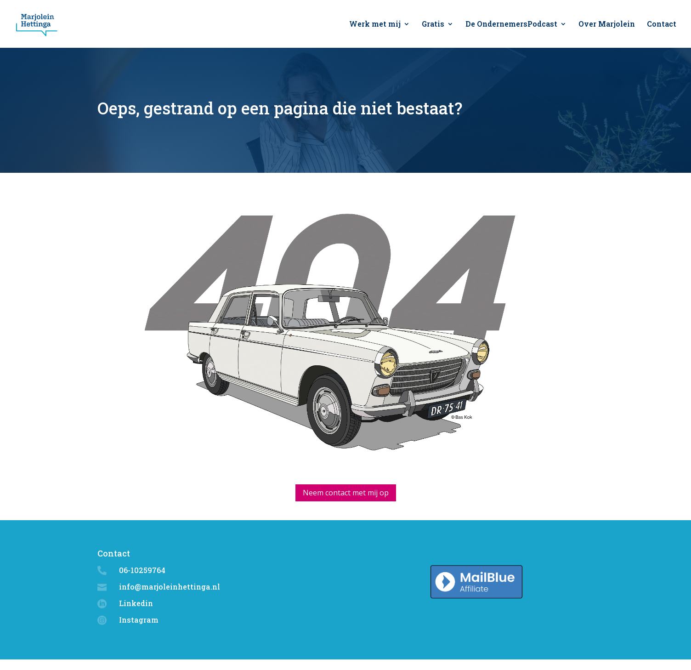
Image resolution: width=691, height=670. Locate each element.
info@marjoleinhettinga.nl (169, 586)
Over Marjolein (606, 24)
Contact (661, 24)
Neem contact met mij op (346, 493)
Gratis (433, 24)
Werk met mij (375, 24)
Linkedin (136, 603)
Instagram (139, 620)
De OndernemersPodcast (511, 24)
